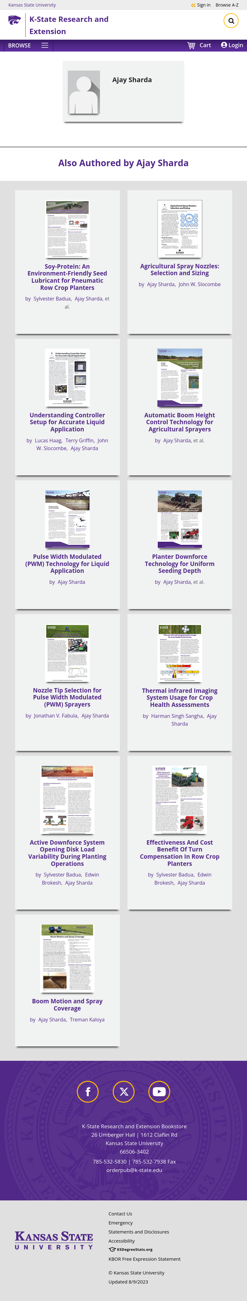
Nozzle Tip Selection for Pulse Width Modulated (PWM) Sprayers (67, 697)
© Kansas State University (137, 1272)
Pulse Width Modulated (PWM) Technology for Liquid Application (67, 564)
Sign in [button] (200, 5)
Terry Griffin (80, 440)
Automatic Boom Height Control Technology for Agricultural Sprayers (179, 422)
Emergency (121, 1222)
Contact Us (120, 1213)
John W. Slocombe (200, 284)
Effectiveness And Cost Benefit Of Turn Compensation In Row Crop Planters (180, 853)
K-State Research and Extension (69, 25)
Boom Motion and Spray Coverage (67, 1004)
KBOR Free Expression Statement (145, 1259)
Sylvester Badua (52, 298)
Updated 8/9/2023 (128, 1282)
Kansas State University (32, 5)
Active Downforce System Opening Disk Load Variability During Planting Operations (67, 853)
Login (232, 45)
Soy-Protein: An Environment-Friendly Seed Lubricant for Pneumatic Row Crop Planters (67, 277)
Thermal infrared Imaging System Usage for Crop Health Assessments (180, 698)
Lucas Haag (48, 440)
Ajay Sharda (88, 298)
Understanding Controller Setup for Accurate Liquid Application (67, 422)
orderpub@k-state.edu (134, 1170)
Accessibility (122, 1241)
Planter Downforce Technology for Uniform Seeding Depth (180, 564)
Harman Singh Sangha (177, 716)
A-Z (227, 5)
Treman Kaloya (87, 1019)
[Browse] (28, 46)
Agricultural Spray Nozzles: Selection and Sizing (179, 269)
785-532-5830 (109, 1161)
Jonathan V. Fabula (55, 715)
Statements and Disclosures (139, 1232)
